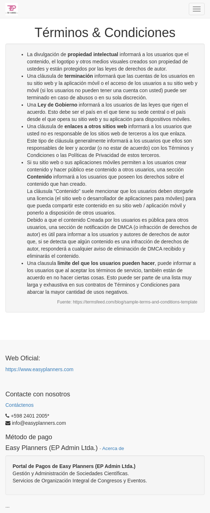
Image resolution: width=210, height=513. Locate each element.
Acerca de (113, 448)
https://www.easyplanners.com (39, 369)
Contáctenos (19, 405)
